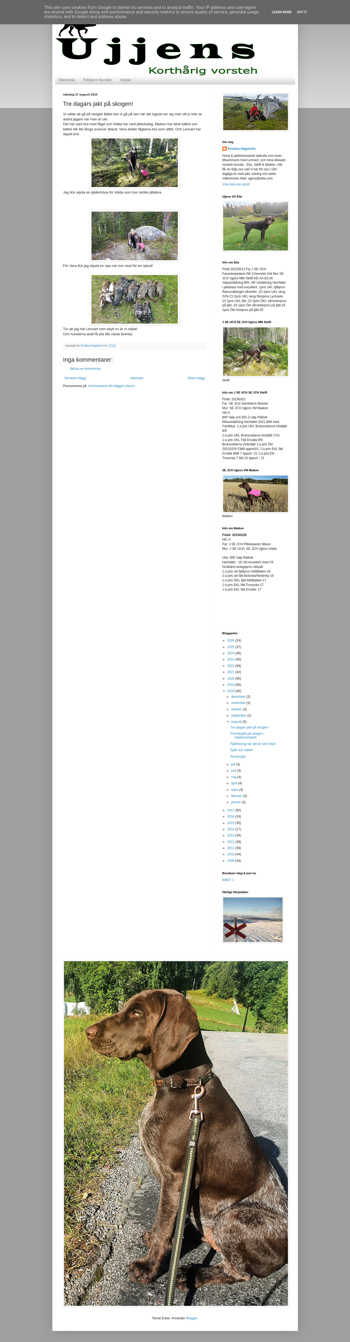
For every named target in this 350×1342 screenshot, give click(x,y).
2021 (231, 672)
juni (234, 770)
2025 (231, 647)
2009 (231, 861)
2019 (231, 685)
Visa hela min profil (236, 184)
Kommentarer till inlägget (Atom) (111, 386)
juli (233, 764)
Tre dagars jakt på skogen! (249, 727)
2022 (231, 666)
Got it (302, 12)
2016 (231, 816)
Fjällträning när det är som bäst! (253, 744)
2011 (231, 848)
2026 (231, 640)
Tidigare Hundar (97, 80)
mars (235, 790)
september (239, 715)
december (238, 697)
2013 (231, 835)
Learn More (282, 12)
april (234, 783)
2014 (231, 829)
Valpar (125, 80)
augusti (236, 722)
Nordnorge (238, 756)
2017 (231, 810)
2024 (231, 653)
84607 (226, 880)
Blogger (191, 1318)
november (238, 703)
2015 (231, 823)
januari (236, 802)
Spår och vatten (241, 750)
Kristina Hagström (242, 149)
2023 (231, 659)
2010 (231, 854)
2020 (231, 678)
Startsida (67, 80)
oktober (237, 709)
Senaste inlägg (75, 378)
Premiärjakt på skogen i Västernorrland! (247, 735)
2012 (231, 842)
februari (237, 796)
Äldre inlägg (196, 378)
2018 (231, 691)
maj (234, 777)
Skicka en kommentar (85, 369)
